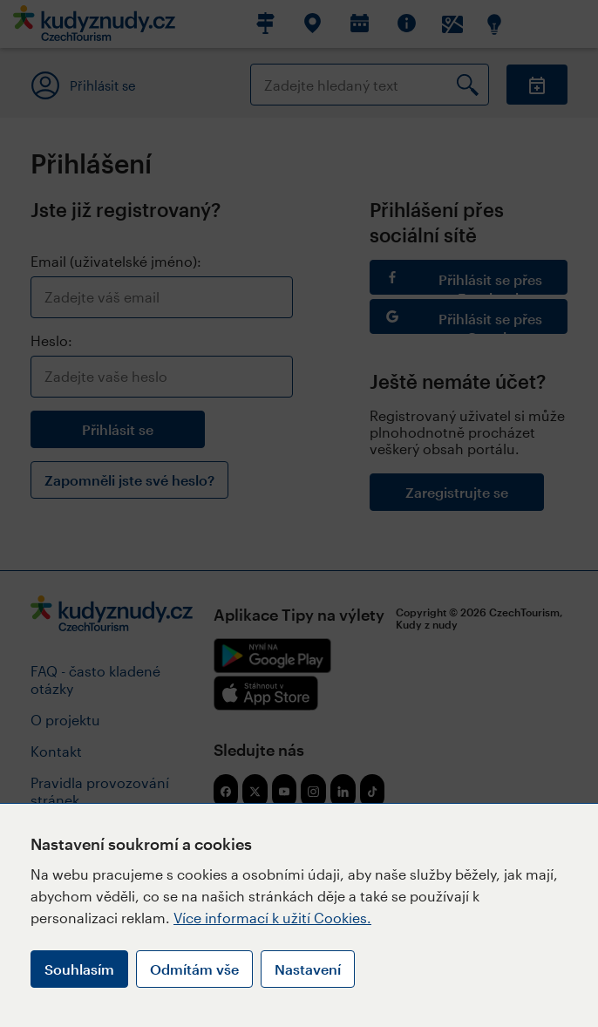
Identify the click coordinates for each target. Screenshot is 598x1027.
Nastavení (308, 969)
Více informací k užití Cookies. (272, 917)
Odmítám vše (194, 969)
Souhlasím (79, 969)
